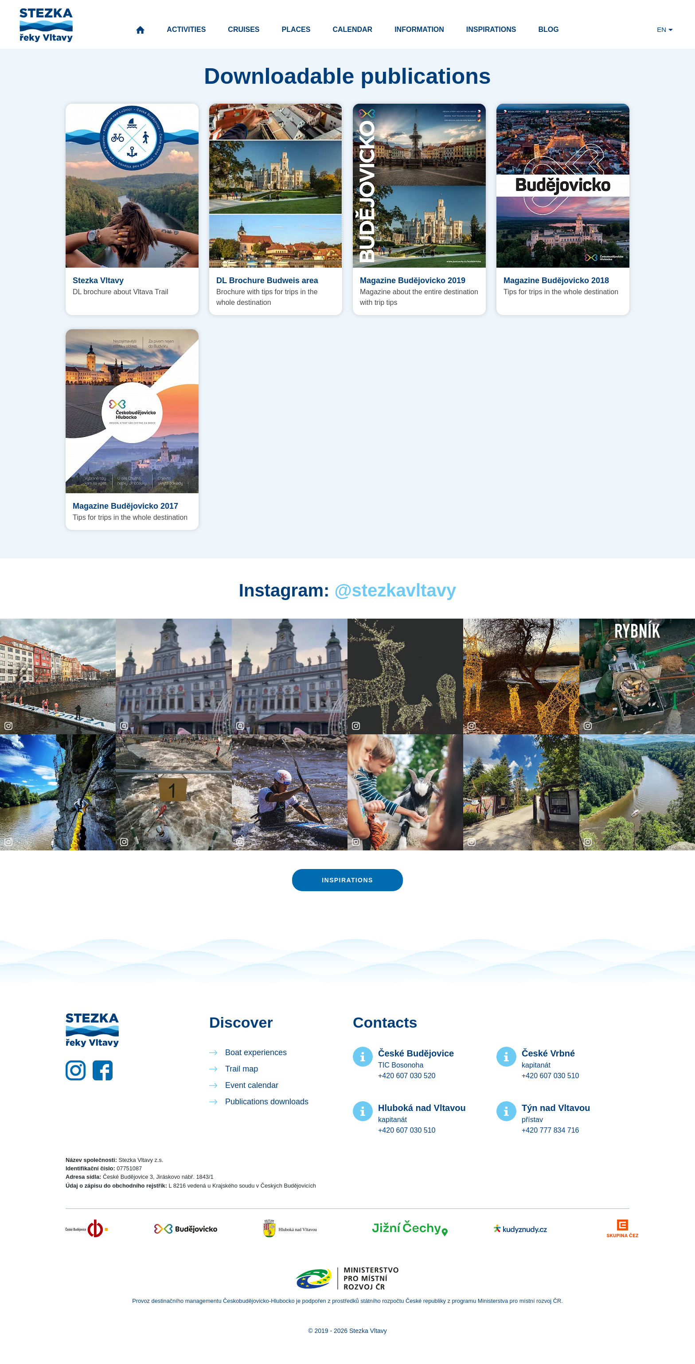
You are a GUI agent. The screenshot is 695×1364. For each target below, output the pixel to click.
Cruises (243, 29)
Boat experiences (256, 1052)
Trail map (241, 1068)
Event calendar (251, 1085)
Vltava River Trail (46, 25)
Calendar (352, 29)
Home (140, 29)
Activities (186, 29)
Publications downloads (266, 1101)
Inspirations (491, 29)
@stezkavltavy (395, 590)
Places (295, 29)
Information (419, 29)
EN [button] (661, 29)
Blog (548, 29)
